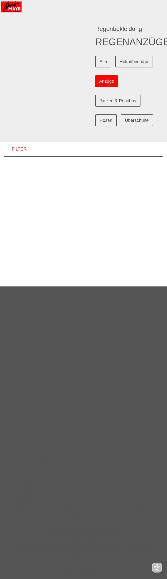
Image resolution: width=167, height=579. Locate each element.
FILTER (15, 149)
